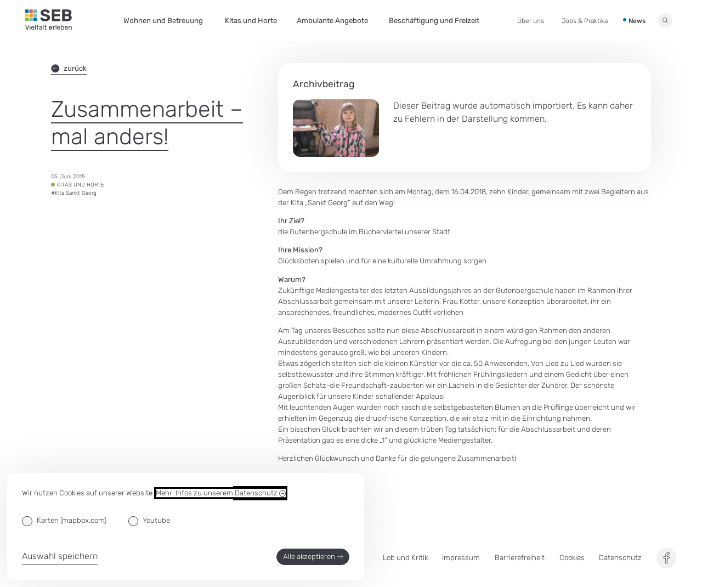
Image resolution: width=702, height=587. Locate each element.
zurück (69, 68)
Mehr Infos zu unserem (221, 493)
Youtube (156, 520)
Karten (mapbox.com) (71, 520)
